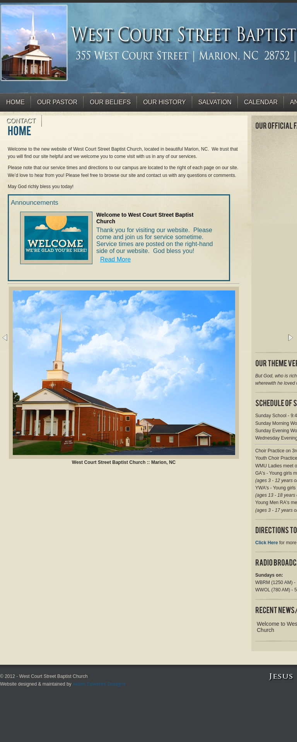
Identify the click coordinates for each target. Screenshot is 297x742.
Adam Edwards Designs (99, 684)
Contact (21, 120)
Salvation (215, 102)
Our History (164, 102)
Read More (115, 259)
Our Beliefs (110, 102)
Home (15, 102)
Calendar (261, 102)
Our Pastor (57, 102)
